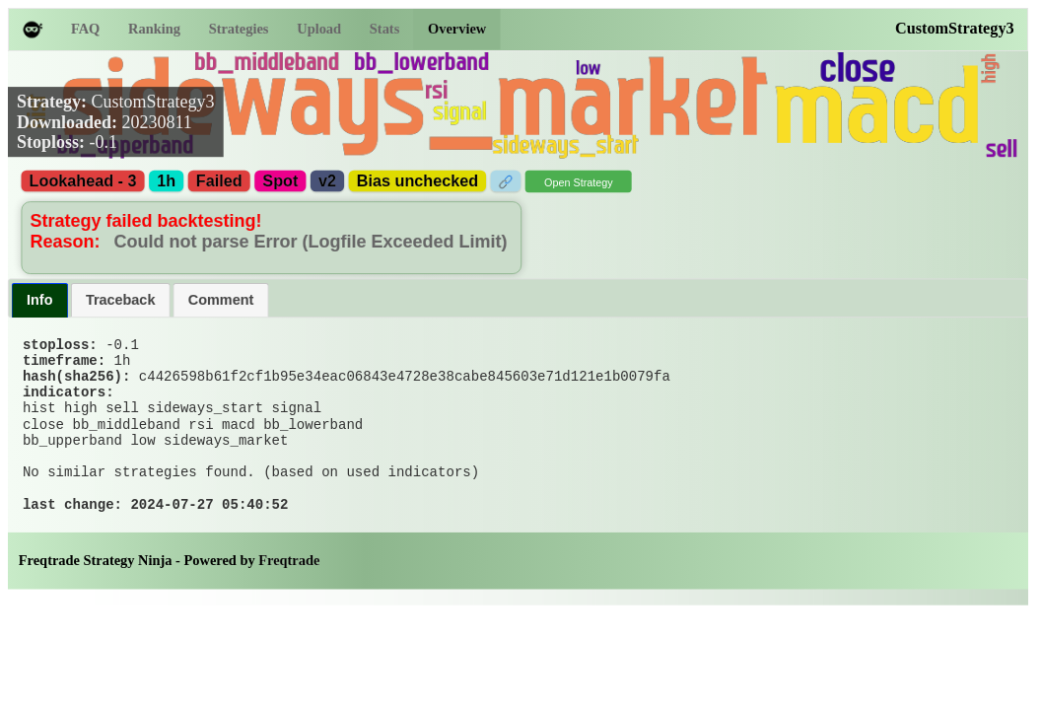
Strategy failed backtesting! (146, 221)
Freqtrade (288, 600)
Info (39, 299)
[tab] (40, 300)
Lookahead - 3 (83, 181)
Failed (219, 181)
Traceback (120, 299)
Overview (457, 29)
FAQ (85, 29)
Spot (280, 181)
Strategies (239, 29)
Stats (384, 29)
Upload (319, 29)
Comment (220, 299)
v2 (327, 181)
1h (166, 181)
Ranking (154, 29)
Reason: (68, 241)
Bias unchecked (417, 181)
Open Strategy (578, 183)
